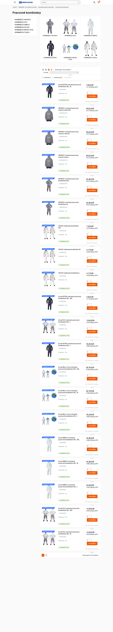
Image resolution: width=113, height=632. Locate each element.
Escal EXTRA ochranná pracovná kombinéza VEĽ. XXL (69, 297)
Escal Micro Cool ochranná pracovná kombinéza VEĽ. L (68, 415)
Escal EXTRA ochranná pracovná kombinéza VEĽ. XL (69, 85)
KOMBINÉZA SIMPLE (22, 25)
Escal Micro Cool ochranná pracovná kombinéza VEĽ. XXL (68, 368)
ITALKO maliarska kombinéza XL (69, 249)
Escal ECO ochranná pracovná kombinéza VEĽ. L (68, 321)
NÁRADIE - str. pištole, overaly (27, 7)
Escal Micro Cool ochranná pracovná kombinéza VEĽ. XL (68, 391)
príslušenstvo (58, 77)
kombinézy (47, 77)
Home (15, 7)
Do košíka (92, 96)
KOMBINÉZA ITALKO (22, 32)
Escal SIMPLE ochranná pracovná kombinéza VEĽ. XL (68, 462)
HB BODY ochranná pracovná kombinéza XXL (68, 180)
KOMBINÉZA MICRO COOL (24, 30)
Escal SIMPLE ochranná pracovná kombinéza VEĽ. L (68, 486)
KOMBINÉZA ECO (21, 22)
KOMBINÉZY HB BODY (23, 20)
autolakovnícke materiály (46, 7)
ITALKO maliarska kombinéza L (69, 273)
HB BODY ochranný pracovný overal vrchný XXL (68, 109)
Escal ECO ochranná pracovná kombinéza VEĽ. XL (68, 533)
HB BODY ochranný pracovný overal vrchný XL (68, 133)
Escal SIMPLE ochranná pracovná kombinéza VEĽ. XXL (68, 439)
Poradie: (46, 72)
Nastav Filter (68, 77)
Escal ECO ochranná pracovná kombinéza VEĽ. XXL (68, 509)
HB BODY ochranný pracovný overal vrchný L (68, 156)
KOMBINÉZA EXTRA (22, 27)
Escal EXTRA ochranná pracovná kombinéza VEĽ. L (69, 344)
